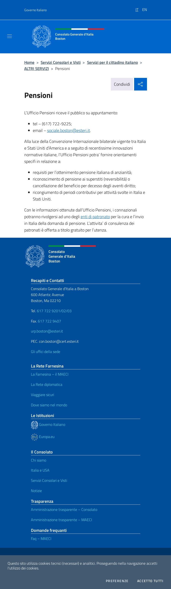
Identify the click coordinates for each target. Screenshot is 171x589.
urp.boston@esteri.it (47, 331)
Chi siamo (38, 460)
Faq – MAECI (41, 538)
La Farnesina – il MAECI (49, 374)
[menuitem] (139, 8)
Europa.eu (42, 436)
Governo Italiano (35, 9)
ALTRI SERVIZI (36, 68)
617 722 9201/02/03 (54, 311)
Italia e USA (40, 470)
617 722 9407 (49, 321)
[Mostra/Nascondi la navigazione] (9, 36)
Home (29, 62)
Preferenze (117, 581)
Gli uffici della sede (45, 351)
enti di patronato (95, 216)
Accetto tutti (150, 581)
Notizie (36, 490)
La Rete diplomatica (46, 384)
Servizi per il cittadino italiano (112, 62)
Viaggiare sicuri (42, 395)
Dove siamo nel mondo (49, 405)
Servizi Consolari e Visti (61, 62)
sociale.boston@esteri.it (68, 130)
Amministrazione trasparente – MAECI (61, 520)
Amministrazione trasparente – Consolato (64, 509)
